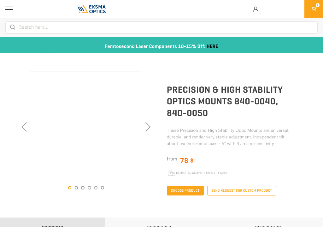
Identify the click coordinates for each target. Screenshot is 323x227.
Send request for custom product (241, 191)
